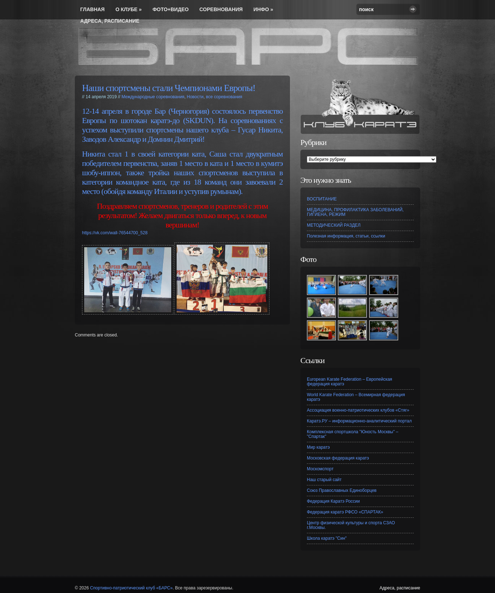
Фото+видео (171, 9)
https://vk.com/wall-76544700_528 (114, 232)
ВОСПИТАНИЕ (322, 199)
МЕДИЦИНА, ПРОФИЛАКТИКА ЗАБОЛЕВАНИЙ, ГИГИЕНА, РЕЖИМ (355, 212)
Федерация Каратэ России (333, 501)
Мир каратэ (318, 447)
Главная (92, 9)
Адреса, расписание (109, 21)
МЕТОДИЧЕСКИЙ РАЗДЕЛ (333, 225)
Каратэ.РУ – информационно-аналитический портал (359, 421)
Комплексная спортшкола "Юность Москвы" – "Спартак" (352, 434)
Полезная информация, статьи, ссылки (346, 236)
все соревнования (224, 96)
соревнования (220, 9)
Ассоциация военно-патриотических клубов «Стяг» (358, 410)
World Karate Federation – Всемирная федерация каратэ (356, 397)
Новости (195, 96)
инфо (263, 9)
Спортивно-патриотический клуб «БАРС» (131, 587)
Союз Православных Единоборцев (342, 490)
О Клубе (128, 9)
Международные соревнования (153, 96)
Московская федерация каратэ (338, 458)
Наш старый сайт (324, 479)
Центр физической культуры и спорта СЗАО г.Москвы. (351, 525)
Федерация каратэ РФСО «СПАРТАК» (345, 512)
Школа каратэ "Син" (327, 538)
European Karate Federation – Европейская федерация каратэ (349, 381)
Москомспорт (320, 468)
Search (413, 9)
